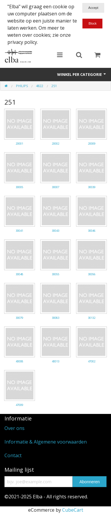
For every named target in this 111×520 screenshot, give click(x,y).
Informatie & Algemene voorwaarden (45, 442)
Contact (13, 455)
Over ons (14, 428)
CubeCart (72, 510)
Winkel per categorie (82, 74)
